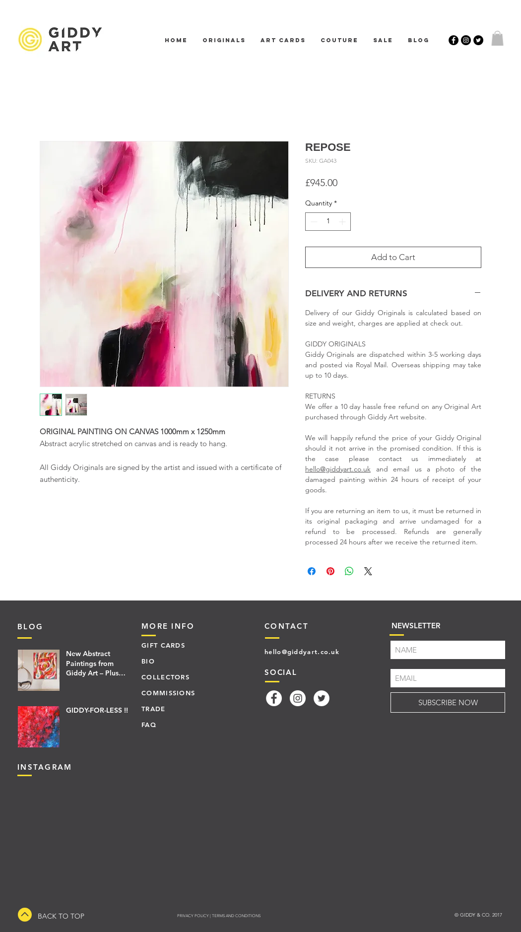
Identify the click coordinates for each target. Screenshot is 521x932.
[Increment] (343, 221)
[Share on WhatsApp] (349, 571)
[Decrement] (313, 221)
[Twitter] (321, 698)
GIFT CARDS (163, 645)
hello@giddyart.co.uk (338, 469)
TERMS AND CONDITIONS (236, 916)
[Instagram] (298, 698)
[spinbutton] (328, 221)
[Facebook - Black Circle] (453, 40)
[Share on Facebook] (312, 571)
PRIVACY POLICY (193, 916)
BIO (148, 661)
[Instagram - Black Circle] (466, 40)
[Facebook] (274, 698)
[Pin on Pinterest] (330, 571)
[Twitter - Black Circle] (478, 40)
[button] (497, 38)
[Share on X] (368, 571)
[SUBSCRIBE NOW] (448, 702)
